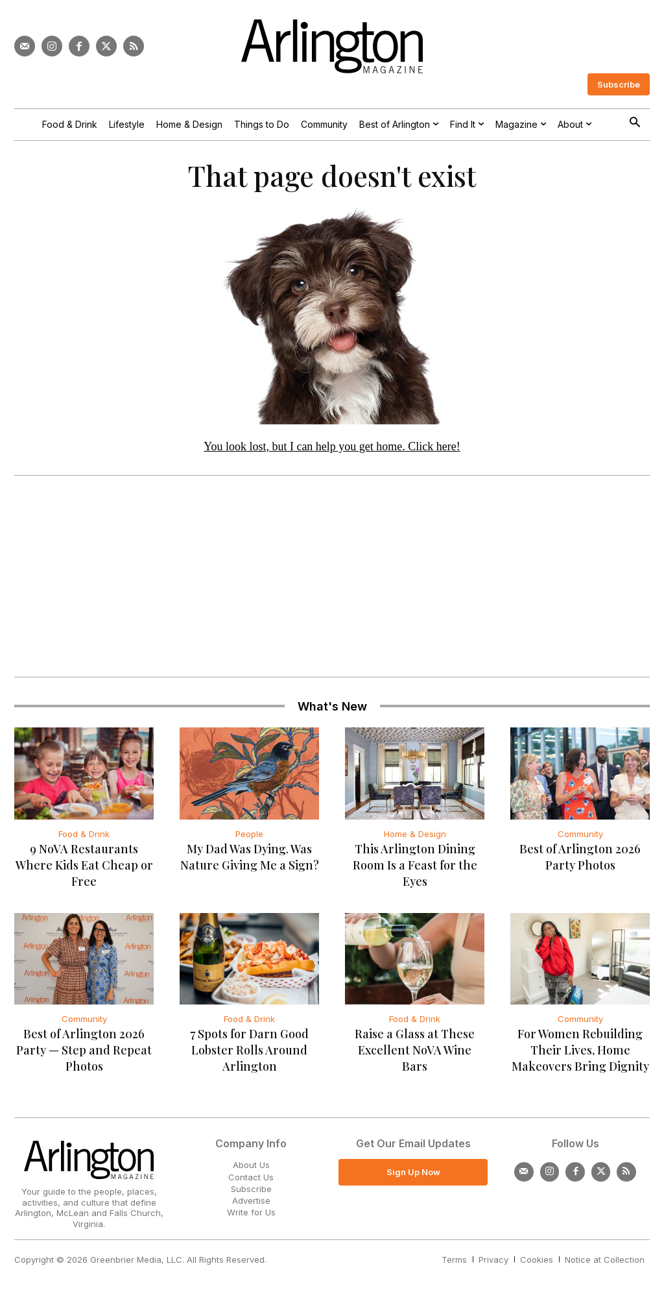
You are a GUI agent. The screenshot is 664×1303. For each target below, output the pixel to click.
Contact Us (251, 1180)
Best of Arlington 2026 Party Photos (580, 860)
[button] (634, 123)
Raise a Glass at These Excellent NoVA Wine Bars (415, 1054)
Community (580, 837)
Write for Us (251, 1216)
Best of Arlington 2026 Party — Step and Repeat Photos (84, 1054)
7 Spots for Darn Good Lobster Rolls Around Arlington (249, 1054)
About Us (251, 1168)
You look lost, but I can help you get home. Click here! (332, 449)
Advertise (251, 1204)
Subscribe (251, 1192)
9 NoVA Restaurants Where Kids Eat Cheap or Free (84, 868)
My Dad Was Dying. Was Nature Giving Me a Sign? (249, 860)
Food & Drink (84, 837)
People (249, 837)
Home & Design (415, 837)
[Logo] (332, 46)
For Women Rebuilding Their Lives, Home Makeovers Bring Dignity (580, 1054)
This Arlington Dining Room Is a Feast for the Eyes (415, 868)
